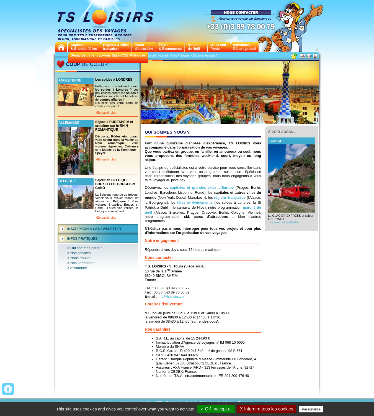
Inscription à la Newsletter (94, 229)
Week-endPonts (218, 47)
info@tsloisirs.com (172, 296)
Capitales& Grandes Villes (84, 47)
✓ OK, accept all (216, 409)
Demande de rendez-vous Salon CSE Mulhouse (108, 55)
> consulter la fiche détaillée (283, 222)
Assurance (78, 268)
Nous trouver (80, 258)
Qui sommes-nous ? (86, 248)
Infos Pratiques (82, 239)
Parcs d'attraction (144, 47)
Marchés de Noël (194, 47)
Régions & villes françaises (116, 47)
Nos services (80, 253)
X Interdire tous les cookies (266, 409)
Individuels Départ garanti (244, 47)
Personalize (311, 409)
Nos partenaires (82, 263)
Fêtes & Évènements (170, 47)
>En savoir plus (105, 112)
